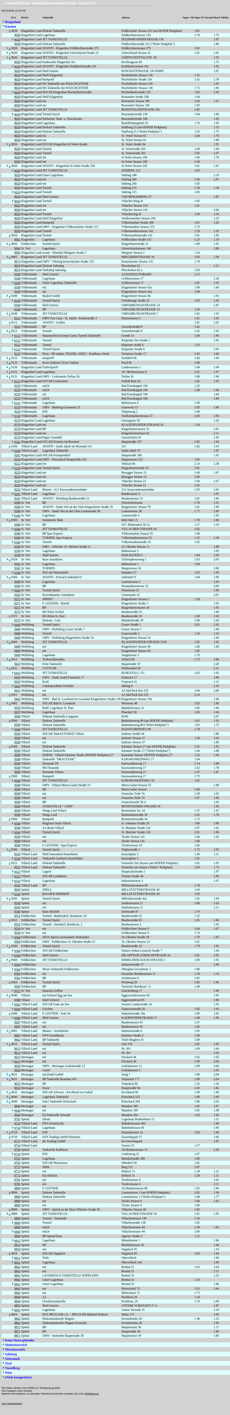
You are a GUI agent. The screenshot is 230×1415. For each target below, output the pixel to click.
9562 (17, 978)
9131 (17, 381)
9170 (17, 420)
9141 (17, 403)
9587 (17, 1022)
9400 (17, 625)
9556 (17, 928)
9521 (17, 867)
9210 (17, 459)
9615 (17, 1057)
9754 (17, 1149)
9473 (17, 712)
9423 (17, 664)
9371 (17, 599)
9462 (17, 699)
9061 (17, 239)
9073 (17, 261)
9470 (17, 708)
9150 (17, 407)
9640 (17, 1106)
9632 (17, 1088)
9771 (17, 1167)
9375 (17, 620)
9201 (17, 455)
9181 (17, 442)
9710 (17, 1123)
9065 (17, 252)
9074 (17, 265)
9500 (17, 716)
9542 (17, 885)
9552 (17, 924)
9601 (17, 1035)
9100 (17, 274)
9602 (17, 1039)
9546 (17, 911)
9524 (17, 881)
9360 (17, 581)
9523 (17, 871)
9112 (17, 326)
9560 (17, 937)
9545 (17, 889)
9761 (17, 1158)
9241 (17, 494)
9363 (17, 594)
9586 (17, 1018)
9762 (17, 1162)
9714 (17, 1145)
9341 (17, 564)
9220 (17, 468)
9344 (17, 572)
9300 (17, 502)
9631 (17, 1083)
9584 (17, 1009)
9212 (17, 463)
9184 (17, 451)
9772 (17, 1171)
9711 (17, 1141)
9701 (17, 1119)
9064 (17, 248)
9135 (17, 385)
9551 (17, 915)
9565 (17, 986)
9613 (17, 1048)
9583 (17, 1004)
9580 (17, 1000)
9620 (17, 1066)
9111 (17, 318)
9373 (17, 611)
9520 (17, 854)
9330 (17, 546)
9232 (17, 489)
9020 (17, 35)
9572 (17, 991)
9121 (17, 336)
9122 (17, 340)
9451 (17, 690)
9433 (17, 673)
